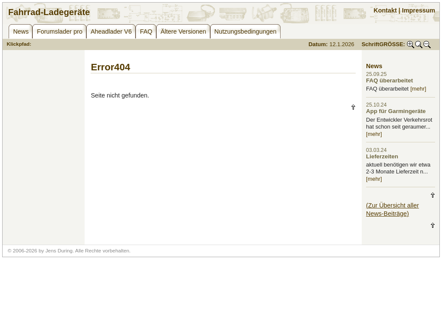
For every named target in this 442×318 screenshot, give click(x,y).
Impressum (418, 10)
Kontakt (385, 10)
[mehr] (418, 88)
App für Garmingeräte (396, 111)
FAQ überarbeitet (389, 80)
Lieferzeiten (382, 156)
